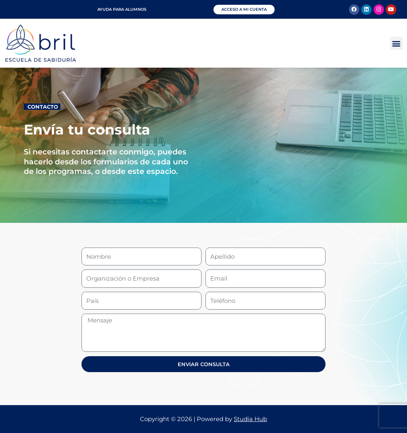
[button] (396, 43)
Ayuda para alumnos (121, 9)
